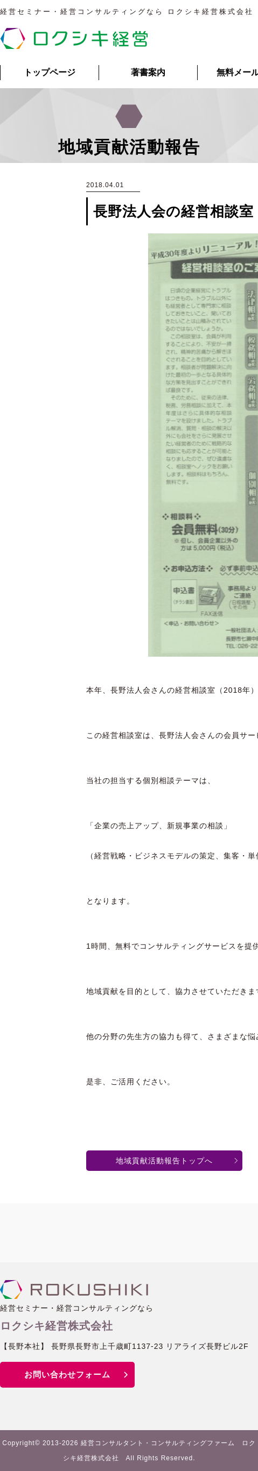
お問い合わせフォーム (67, 1374)
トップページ (49, 72)
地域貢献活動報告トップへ (164, 1160)
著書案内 (148, 72)
